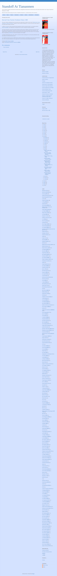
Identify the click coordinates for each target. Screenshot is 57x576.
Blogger (33, 573)
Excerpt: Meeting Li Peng (46, 89)
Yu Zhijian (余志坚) (45, 454)
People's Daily (44, 231)
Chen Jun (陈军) (45, 415)
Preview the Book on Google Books (48, 77)
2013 (44, 133)
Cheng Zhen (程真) (45, 421)
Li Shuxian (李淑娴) (45, 317)
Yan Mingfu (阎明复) (45, 249)
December (46, 137)
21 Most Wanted (45, 298)
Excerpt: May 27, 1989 (46, 92)
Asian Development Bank (46, 342)
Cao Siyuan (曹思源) (45, 345)
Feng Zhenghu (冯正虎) (46, 380)
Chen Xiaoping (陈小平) (46, 312)
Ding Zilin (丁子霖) (45, 475)
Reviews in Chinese (45, 73)
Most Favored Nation (45, 360)
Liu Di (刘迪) (44, 493)
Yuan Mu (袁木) (44, 275)
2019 (44, 126)
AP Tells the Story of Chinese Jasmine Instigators (47, 173)
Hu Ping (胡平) (44, 315)
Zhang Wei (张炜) (45, 542)
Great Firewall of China (46, 383)
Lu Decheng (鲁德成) (45, 501)
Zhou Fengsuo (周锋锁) (46, 306)
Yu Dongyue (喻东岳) (45, 537)
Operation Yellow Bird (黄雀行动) (47, 328)
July (45, 144)
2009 (44, 182)
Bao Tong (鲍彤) (44, 322)
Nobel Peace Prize (45, 285)
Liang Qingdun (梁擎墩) (46, 436)
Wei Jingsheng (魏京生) (46, 254)
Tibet (43, 288)
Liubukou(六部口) (45, 391)
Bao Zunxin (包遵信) (45, 290)
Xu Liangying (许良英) (45, 370)
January (45, 179)
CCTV (43, 344)
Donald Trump (44, 477)
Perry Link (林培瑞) (45, 441)
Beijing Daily (44, 373)
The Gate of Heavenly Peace (47, 551)
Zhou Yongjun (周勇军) (46, 224)
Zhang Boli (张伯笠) (45, 318)
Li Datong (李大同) (45, 388)
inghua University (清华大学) (47, 545)
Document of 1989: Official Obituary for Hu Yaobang (48, 164)
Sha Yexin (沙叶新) (45, 516)
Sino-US (43, 399)
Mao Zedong (44, 393)
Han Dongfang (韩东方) (46, 323)
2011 (44, 136)
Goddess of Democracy (46, 217)
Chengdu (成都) (44, 423)
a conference (10, 32)
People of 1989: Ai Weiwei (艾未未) (47, 171)
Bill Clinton (44, 413)
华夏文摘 (43, 553)
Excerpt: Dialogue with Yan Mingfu (47, 87)
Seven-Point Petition (45, 446)
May (45, 147)
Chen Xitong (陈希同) (45, 347)
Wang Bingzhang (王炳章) (46, 522)
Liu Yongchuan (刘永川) (46, 500)
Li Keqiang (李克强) (45, 490)
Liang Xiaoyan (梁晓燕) (46, 389)
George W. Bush (45, 480)
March (45, 176)
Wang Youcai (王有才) (45, 452)
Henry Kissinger (44, 426)
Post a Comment (6, 47)
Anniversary (44, 222)
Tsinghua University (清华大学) (47, 451)
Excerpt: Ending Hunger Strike (47, 90)
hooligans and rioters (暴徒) (46, 296)
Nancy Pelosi (44, 362)
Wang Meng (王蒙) (45, 524)
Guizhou (43, 483)
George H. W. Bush (45, 215)
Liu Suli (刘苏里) (45, 438)
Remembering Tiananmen (9, 42)
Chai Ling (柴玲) (44, 193)
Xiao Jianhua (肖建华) (45, 532)
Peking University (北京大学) (47, 195)
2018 (44, 127)
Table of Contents (45, 79)
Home (21, 51)
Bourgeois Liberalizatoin (46, 375)
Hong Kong (44, 203)
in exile (43, 198)
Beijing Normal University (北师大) (47, 244)
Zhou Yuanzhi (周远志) (46, 544)
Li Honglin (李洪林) (45, 434)
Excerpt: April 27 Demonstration (47, 84)
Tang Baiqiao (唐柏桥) (45, 519)
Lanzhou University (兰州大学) (47, 488)
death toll (43, 308)
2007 (44, 185)
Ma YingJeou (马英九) (45, 439)
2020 (44, 124)
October (45, 140)
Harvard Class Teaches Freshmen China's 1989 (48, 168)
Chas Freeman (44, 467)
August (45, 143)
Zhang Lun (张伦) (45, 540)
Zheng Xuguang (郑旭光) (46, 459)
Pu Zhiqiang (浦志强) (45, 301)
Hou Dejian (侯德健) (45, 265)
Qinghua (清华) (44, 511)
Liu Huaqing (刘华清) (45, 495)
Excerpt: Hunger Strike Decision (47, 85)
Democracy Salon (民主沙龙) (47, 277)
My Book (43, 242)
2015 (44, 130)
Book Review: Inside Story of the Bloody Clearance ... (47, 153)
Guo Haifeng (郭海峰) (45, 257)
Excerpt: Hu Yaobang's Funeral (47, 82)
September (46, 141)
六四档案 (43, 555)
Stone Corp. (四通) (45, 447)
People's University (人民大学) (47, 363)
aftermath (43, 406)
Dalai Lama (44, 472)
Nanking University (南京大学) (47, 508)
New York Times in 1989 (46, 110)
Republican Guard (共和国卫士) (47, 330)
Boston (43, 464)
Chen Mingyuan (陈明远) (46, 416)
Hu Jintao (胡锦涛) (45, 355)
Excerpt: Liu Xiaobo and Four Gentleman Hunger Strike (47, 96)
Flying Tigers (44, 350)
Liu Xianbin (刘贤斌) (45, 498)
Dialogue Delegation (45, 241)
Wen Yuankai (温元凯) (45, 529)
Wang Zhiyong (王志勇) (46, 527)
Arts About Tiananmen (45, 320)
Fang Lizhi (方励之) (45, 200)
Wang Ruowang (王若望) (46, 526)
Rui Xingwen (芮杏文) (45, 444)
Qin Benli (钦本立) (45, 509)
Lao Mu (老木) (44, 433)
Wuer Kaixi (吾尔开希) (45, 192)
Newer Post (5, 51)
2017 (44, 129)
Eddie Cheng (45, 565)
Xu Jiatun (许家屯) (45, 534)
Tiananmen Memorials (45, 449)
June (45, 146)
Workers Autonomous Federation (47, 304)
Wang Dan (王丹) (45, 190)
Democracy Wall (45, 278)
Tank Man (43, 295)
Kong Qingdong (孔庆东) (46, 431)
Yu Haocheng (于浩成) (46, 404)
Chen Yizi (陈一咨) (45, 376)
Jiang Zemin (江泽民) (45, 293)
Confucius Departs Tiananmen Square (47, 159)
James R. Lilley (44, 386)
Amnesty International (45, 462)
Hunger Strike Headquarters (46, 325)
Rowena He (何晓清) (17, 42)
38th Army (44, 407)
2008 (44, 183)
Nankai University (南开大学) (47, 506)
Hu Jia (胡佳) (44, 280)
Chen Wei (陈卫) (45, 418)
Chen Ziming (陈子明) (45, 225)
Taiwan (43, 262)
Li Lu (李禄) (44, 219)
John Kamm (44, 429)
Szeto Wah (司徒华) (45, 331)
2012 (44, 134)
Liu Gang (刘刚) (44, 214)
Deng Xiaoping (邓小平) (46, 197)
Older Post (37, 51)
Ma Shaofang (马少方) (46, 283)
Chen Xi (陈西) (44, 420)
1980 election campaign (46, 339)
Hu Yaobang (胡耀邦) (45, 227)
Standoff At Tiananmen (18, 6)
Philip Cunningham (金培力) (46, 259)
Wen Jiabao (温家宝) (45, 303)
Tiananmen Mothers (45, 234)
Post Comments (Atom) (23, 54)
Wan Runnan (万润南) (45, 521)
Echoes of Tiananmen (45, 378)
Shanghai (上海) (44, 233)
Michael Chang (44, 394)
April (45, 149)
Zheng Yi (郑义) (44, 337)
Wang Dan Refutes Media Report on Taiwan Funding (47, 161)
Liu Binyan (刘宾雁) (45, 358)
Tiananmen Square (45, 267)
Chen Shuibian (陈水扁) (46, 470)
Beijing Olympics (45, 291)
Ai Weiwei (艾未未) (45, 409)
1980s (43, 236)
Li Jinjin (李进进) (45, 282)
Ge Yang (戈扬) (44, 352)
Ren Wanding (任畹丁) (46, 513)
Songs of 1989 (44, 108)
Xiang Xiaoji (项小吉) (45, 264)
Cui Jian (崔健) (44, 349)
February (45, 177)
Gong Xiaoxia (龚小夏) (46, 482)
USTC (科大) (44, 401)
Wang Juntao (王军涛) (45, 212)
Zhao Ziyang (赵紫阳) (45, 205)
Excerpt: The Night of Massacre (47, 98)
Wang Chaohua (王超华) (46, 247)
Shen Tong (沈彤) (45, 220)
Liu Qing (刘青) (44, 496)
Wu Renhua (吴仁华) (45, 270)
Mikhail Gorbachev (45, 246)
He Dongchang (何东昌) (46, 485)
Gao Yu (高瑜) (44, 381)
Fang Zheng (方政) (45, 252)
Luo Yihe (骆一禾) (45, 503)
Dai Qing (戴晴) (44, 239)
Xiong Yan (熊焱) (45, 272)
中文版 (43, 104)
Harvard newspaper (5, 27)
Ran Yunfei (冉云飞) (45, 396)
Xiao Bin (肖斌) (44, 368)
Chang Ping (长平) (45, 465)
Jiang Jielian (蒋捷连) (45, 428)
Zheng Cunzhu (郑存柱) (46, 457)
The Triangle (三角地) (45, 365)
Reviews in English (45, 71)
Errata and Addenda (45, 99)
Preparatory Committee (46, 260)
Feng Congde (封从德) (46, 209)
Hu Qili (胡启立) (44, 357)
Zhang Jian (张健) (45, 539)
